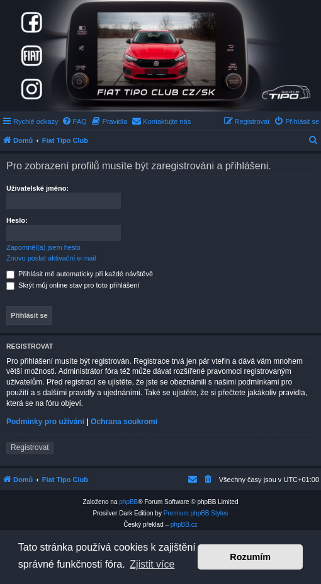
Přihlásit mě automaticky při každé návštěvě (79, 274)
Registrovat (30, 447)
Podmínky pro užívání (45, 421)
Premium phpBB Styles (196, 513)
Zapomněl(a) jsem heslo (43, 247)
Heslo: (17, 220)
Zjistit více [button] (152, 564)
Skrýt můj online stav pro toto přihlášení (73, 285)
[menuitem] (74, 121)
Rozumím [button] (250, 557)
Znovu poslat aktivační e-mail (51, 258)
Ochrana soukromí (124, 421)
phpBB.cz (184, 524)
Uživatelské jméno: (37, 188)
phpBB (128, 501)
